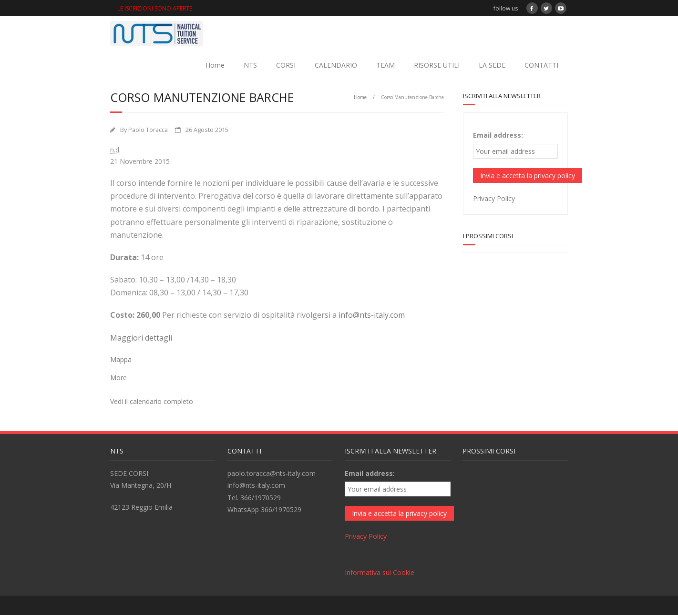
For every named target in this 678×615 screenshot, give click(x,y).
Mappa (121, 359)
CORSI (286, 65)
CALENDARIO (336, 65)
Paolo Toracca (148, 130)
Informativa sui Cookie (379, 572)
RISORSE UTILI (437, 65)
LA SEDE (492, 65)
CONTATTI (541, 65)
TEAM (385, 65)
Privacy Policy (494, 198)
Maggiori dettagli (141, 338)
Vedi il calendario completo (151, 401)
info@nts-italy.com (372, 315)
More (118, 377)
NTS (250, 65)
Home (215, 65)
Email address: (498, 135)
